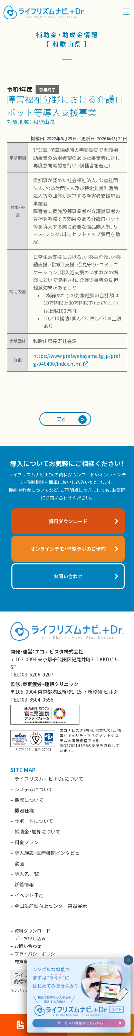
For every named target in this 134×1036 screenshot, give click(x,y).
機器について (29, 799)
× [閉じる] (128, 960)
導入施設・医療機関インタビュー (50, 852)
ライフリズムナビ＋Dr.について (49, 778)
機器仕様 (24, 810)
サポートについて (34, 820)
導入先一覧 (27, 873)
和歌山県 (44, 122)
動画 (19, 863)
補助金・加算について (37, 831)
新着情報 (24, 884)
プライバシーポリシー (37, 953)
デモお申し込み (30, 938)
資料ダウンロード (32, 930)
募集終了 (47, 89)
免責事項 (23, 961)
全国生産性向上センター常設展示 (51, 905)
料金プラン (27, 842)
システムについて (34, 789)
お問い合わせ (28, 946)
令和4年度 (19, 89)
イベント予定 (29, 895)
